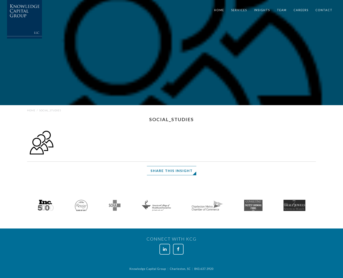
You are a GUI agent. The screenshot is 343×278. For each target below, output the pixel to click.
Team (282, 10)
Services (239, 10)
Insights (262, 10)
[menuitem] (219, 10)
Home (219, 10)
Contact (323, 10)
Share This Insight (171, 170)
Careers (301, 10)
